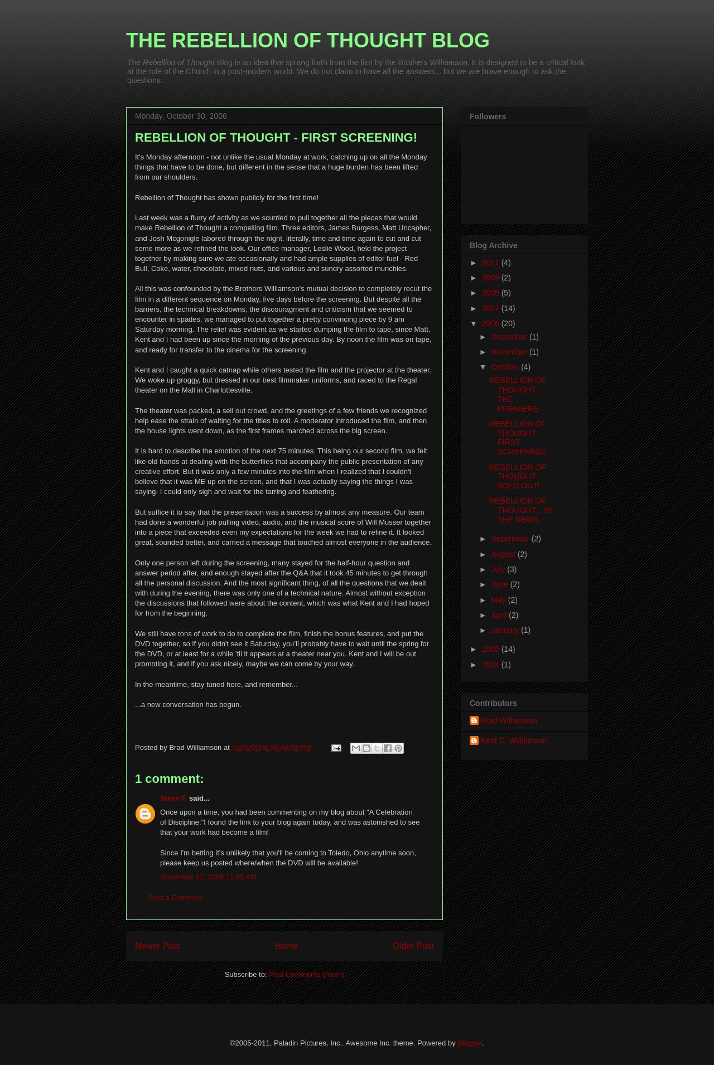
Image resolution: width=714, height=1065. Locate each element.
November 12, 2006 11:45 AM (208, 877)
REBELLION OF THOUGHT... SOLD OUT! (517, 477)
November (510, 351)
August (504, 554)
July (499, 569)
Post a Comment (176, 897)
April (500, 615)
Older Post (413, 946)
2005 (491, 649)
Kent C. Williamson (514, 740)
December (510, 336)
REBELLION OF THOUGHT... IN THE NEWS (520, 510)
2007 (491, 308)
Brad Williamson (509, 720)
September (511, 538)
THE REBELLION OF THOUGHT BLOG (308, 40)
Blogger (469, 1043)
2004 (491, 664)
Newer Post (157, 946)
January (506, 630)
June (500, 584)
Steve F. (173, 798)
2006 (491, 323)
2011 (491, 262)
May (499, 600)
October (506, 366)
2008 (491, 292)
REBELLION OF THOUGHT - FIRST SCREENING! (517, 437)
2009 (491, 277)
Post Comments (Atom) (306, 974)
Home (286, 946)
